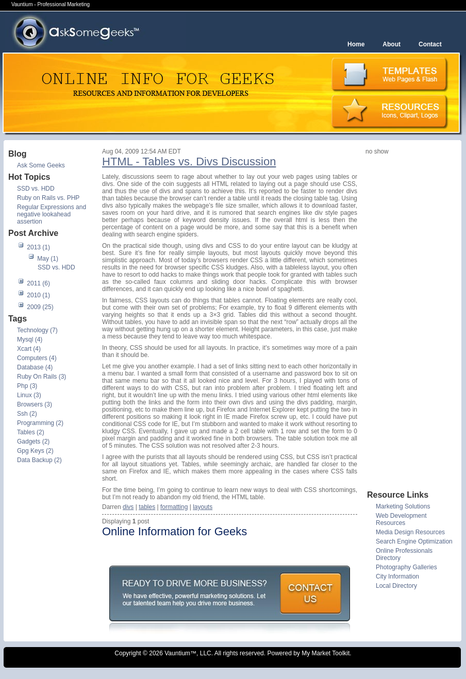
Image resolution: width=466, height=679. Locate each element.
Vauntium (177, 653)
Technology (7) (37, 330)
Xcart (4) (29, 348)
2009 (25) (40, 307)
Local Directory (396, 585)
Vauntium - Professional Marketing (50, 4)
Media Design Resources (410, 532)
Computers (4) (37, 358)
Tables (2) (30, 432)
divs (128, 507)
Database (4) (35, 367)
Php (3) (27, 385)
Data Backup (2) (39, 460)
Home (355, 44)
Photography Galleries (406, 567)
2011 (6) (38, 283)
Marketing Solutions (403, 506)
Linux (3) (29, 395)
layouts (202, 507)
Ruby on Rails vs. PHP (48, 197)
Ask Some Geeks (41, 165)
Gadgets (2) (33, 441)
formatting (174, 507)
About (391, 44)
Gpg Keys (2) (35, 450)
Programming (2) (40, 423)
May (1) (47, 258)
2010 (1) (38, 295)
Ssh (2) (27, 413)
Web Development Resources (401, 519)
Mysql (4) (29, 339)
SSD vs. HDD (36, 188)
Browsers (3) (34, 404)
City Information (397, 576)
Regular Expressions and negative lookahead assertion (51, 214)
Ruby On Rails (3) (41, 376)
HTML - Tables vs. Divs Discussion (189, 161)
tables (147, 507)
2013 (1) (38, 247)
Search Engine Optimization (414, 541)
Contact (430, 44)
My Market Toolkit (326, 653)
